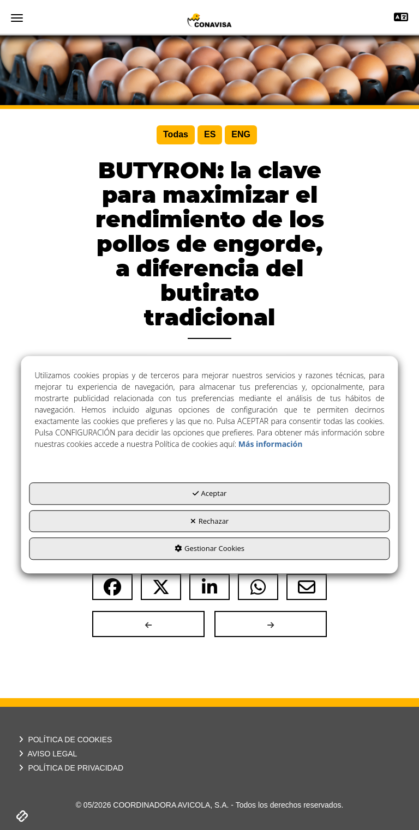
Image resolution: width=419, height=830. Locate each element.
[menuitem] (176, 134)
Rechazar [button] (209, 521)
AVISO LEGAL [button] (46, 753)
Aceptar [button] (210, 494)
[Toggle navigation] (401, 18)
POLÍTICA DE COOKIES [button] (64, 739)
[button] (209, 20)
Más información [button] (270, 444)
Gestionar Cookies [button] (209, 549)
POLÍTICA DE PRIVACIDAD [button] (69, 768)
